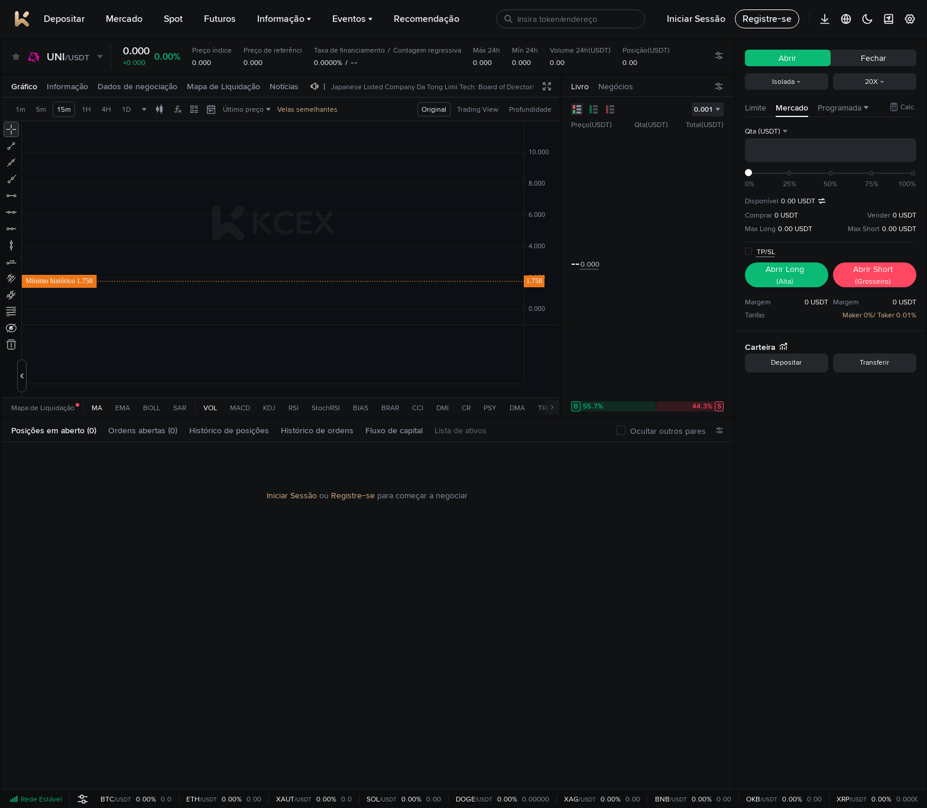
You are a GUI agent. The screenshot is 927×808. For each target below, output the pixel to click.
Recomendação (426, 18)
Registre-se (353, 495)
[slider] (748, 172)
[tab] (58, 430)
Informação (284, 18)
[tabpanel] (367, 616)
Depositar (64, 18)
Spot (173, 18)
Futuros (220, 18)
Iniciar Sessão (292, 495)
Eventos (352, 18)
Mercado (124, 18)
